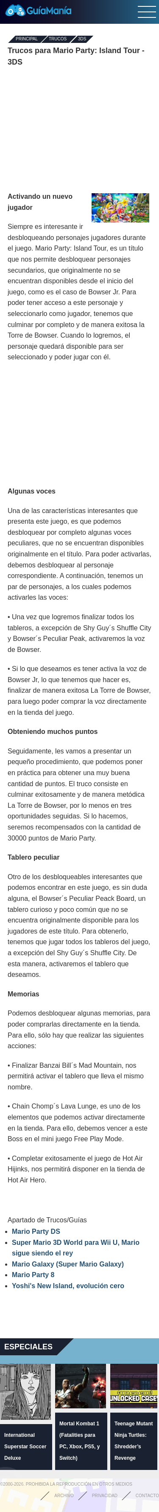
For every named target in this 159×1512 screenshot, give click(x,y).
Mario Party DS (36, 1231)
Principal (27, 39)
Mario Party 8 (33, 1274)
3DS (82, 39)
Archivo (64, 1495)
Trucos (58, 39)
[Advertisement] (79, 129)
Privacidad (104, 1495)
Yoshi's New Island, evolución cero (68, 1285)
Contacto (147, 1495)
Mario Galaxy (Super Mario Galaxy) (68, 1264)
